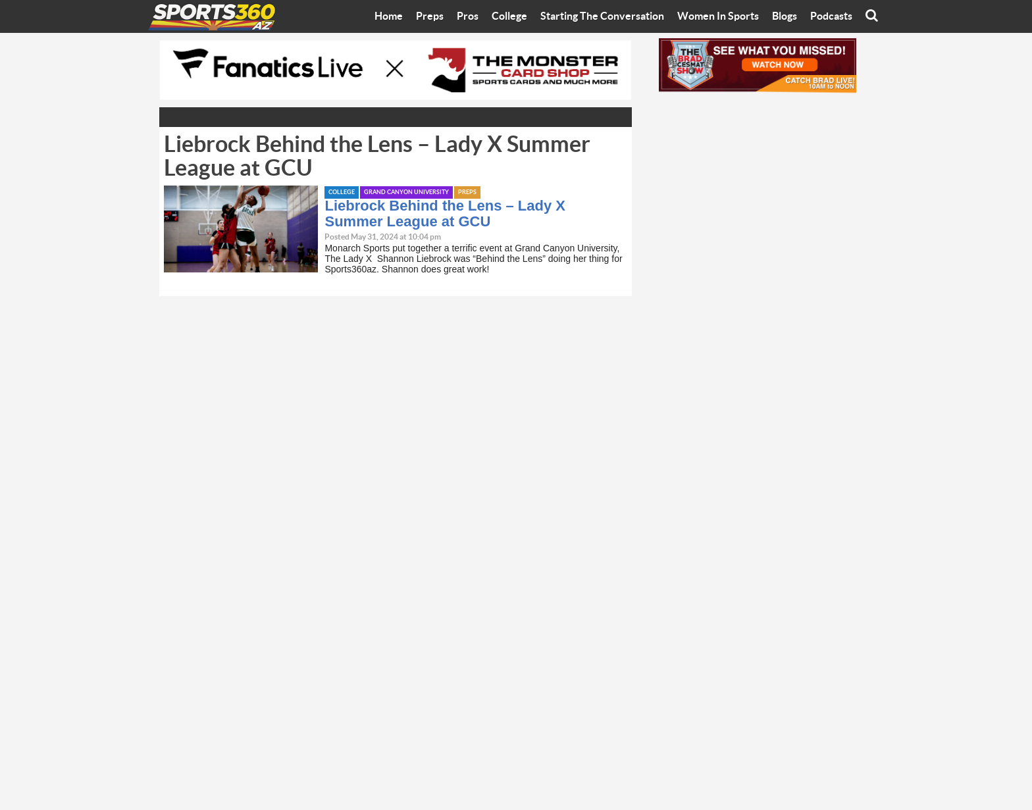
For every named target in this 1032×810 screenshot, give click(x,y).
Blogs (784, 16)
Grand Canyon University (406, 192)
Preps (430, 16)
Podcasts (831, 16)
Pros (467, 16)
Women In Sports (718, 16)
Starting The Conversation (602, 16)
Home (388, 16)
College (509, 16)
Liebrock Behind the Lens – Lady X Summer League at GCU (444, 213)
